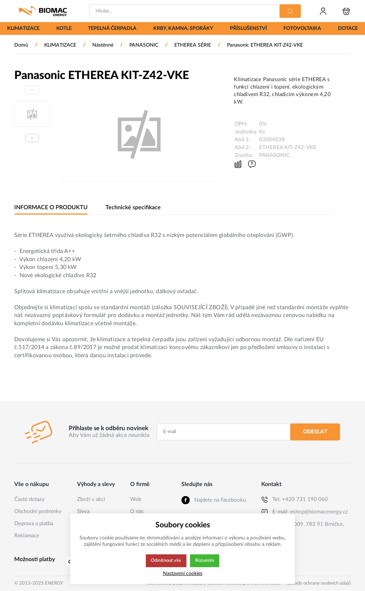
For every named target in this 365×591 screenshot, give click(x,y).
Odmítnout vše (165, 561)
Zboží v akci (91, 499)
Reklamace (26, 535)
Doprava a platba (33, 523)
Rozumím (205, 561)
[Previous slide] (32, 90)
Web (135, 499)
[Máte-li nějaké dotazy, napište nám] (252, 164)
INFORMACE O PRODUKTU (50, 207)
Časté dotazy (29, 499)
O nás (137, 511)
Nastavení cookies (182, 573)
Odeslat (315, 431)
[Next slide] (32, 138)
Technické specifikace (132, 207)
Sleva (83, 511)
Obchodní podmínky (38, 511)
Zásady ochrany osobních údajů (319, 583)
